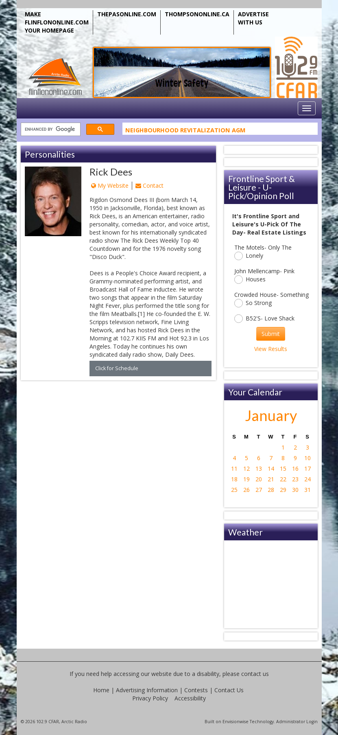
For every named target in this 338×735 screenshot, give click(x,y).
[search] (50, 129)
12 (246, 468)
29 (283, 490)
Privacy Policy (150, 698)
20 (258, 479)
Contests (196, 690)
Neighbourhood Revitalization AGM (185, 131)
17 (307, 468)
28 (271, 490)
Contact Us (229, 690)
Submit (271, 334)
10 (307, 458)
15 (283, 468)
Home (101, 690)
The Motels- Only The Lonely (263, 252)
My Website (110, 185)
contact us (255, 674)
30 (295, 490)
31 (307, 490)
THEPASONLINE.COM (126, 14)
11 (234, 468)
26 (246, 490)
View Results (270, 349)
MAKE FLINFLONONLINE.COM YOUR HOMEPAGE (57, 22)
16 (295, 468)
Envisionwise (235, 721)
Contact (149, 185)
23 (295, 479)
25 (234, 490)
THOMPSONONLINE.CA (197, 14)
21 (271, 479)
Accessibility (190, 698)
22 (283, 479)
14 (271, 468)
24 (307, 479)
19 (246, 479)
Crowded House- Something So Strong (271, 299)
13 (258, 468)
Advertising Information (147, 690)
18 (234, 479)
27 (258, 490)
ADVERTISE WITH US (253, 18)
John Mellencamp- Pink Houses (264, 275)
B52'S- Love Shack (264, 318)
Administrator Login (297, 721)
